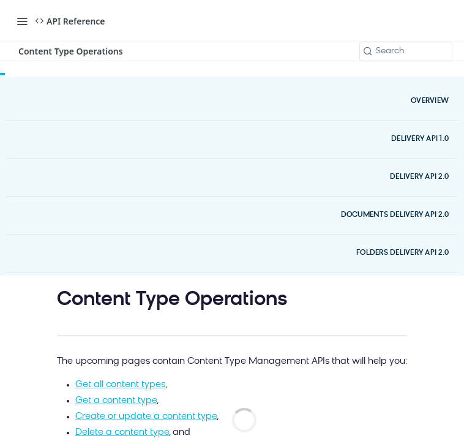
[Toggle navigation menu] (22, 21)
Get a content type (116, 400)
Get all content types (120, 385)
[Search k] (406, 51)
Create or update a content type (146, 416)
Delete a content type (122, 432)
